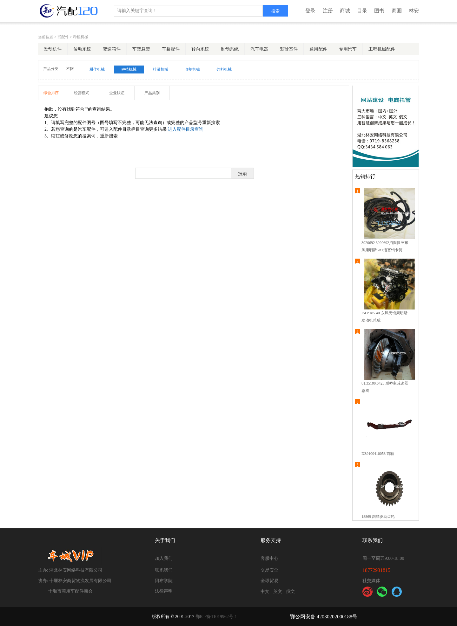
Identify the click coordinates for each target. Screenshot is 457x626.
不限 (70, 68)
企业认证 (116, 93)
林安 (414, 10)
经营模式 (81, 93)
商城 (345, 10)
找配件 (63, 37)
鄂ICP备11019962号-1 (216, 616)
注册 (328, 10)
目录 (362, 10)
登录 (310, 10)
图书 (379, 10)
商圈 (397, 10)
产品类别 (152, 93)
